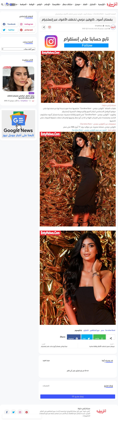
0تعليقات (46, 386)
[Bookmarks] (7, 5)
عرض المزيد (46, 360)
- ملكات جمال (67, 4)
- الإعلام (47, 4)
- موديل (78, 4)
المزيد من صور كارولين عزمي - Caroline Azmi (89, 130)
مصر (102, 330)
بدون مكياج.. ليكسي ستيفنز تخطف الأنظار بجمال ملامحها (20, 97)
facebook (11, 24)
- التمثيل (93, 4)
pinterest (29, 30)
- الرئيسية (102, 4)
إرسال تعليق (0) (78, 396)
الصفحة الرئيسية (110, 14)
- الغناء (85, 4)
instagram (29, 24)
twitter (11, 30)
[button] (12, 4)
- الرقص (40, 4)
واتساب (96, 338)
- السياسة (23, 4)
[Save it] (49, 27)
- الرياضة (32, 4)
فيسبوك (71, 338)
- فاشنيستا (56, 4)
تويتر (84, 338)
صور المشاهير (94, 330)
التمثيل (86, 330)
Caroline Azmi (98, 14)
